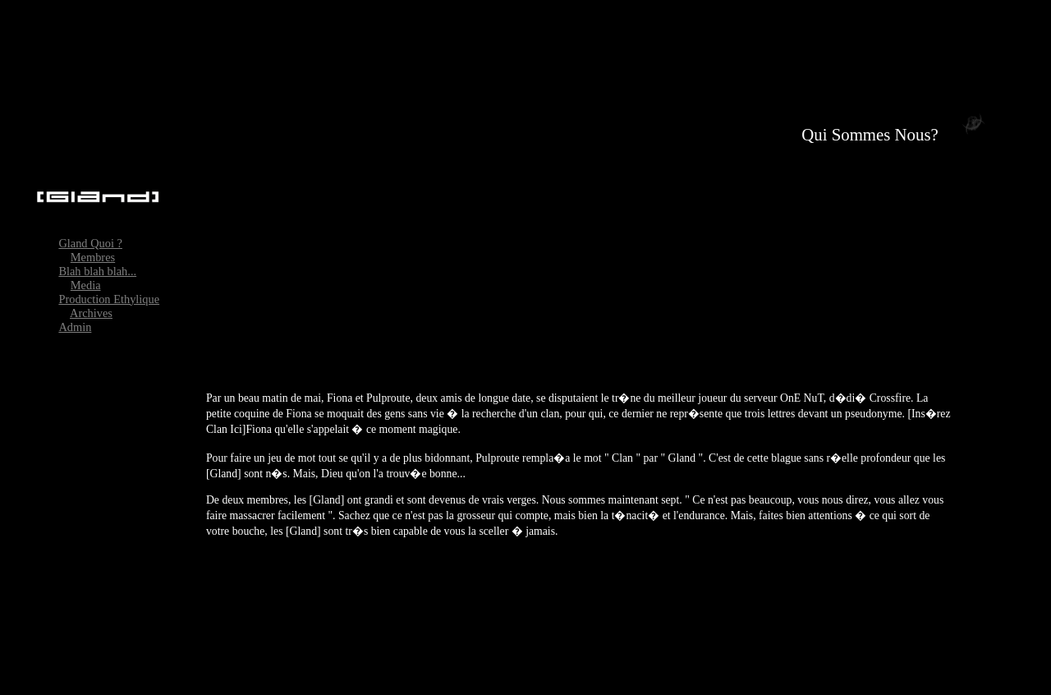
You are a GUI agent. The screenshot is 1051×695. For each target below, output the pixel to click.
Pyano (903, 679)
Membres (93, 244)
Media (86, 271)
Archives (91, 299)
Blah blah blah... (97, 258)
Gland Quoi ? (90, 230)
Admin (74, 313)
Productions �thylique (990, 679)
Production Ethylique (108, 285)
